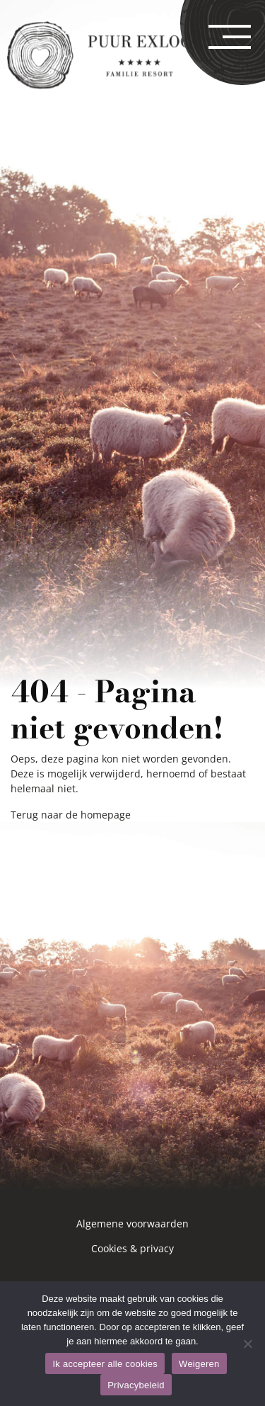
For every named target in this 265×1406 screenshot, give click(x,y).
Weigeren (199, 1364)
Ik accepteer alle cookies (105, 1364)
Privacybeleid (136, 1385)
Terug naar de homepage (71, 814)
